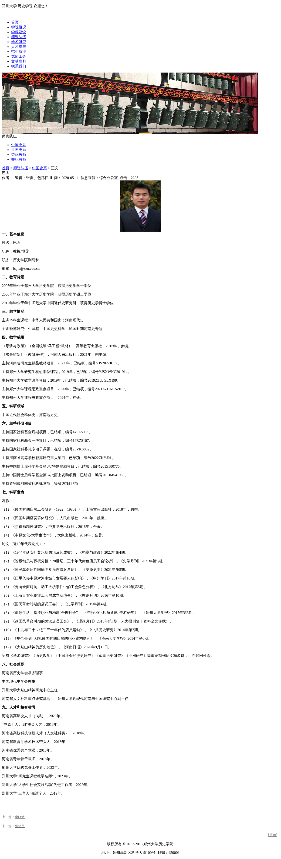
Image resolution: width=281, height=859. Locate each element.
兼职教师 (18, 159)
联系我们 (18, 66)
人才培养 (18, 47)
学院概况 (18, 27)
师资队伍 (18, 37)
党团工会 (18, 56)
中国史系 (18, 145)
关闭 (272, 835)
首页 (15, 22)
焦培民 (20, 826)
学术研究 (18, 42)
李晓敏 (20, 817)
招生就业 (18, 51)
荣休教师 (18, 154)
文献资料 (18, 61)
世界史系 (18, 150)
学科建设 (18, 32)
